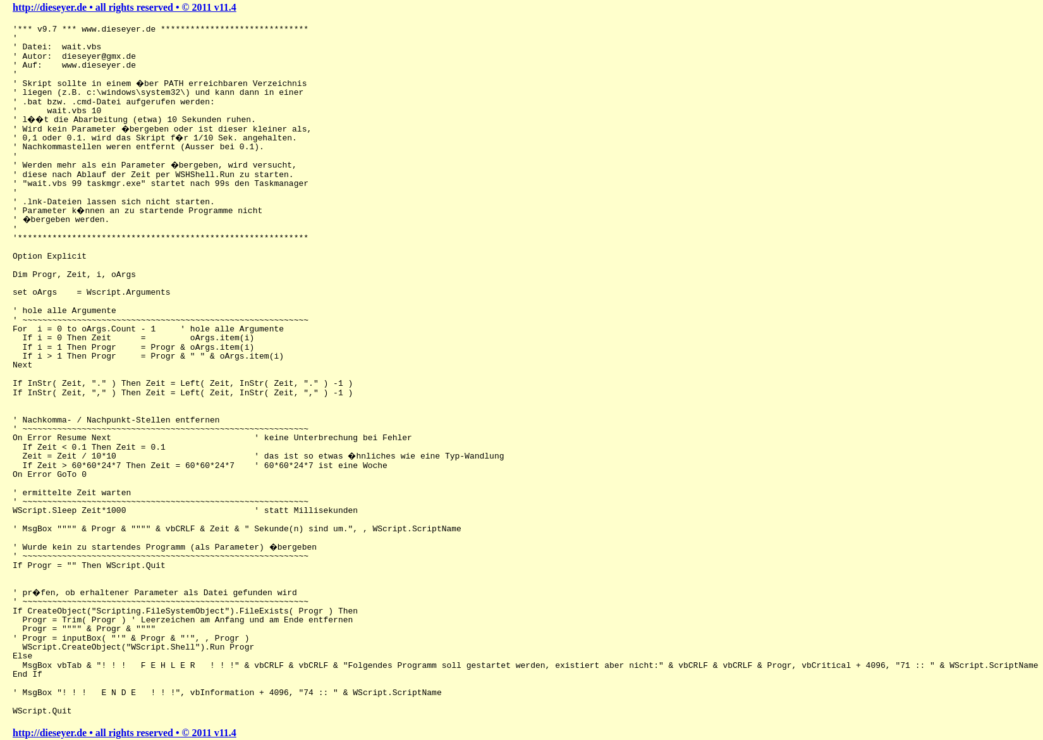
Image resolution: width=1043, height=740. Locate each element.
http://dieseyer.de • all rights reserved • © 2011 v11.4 (124, 7)
